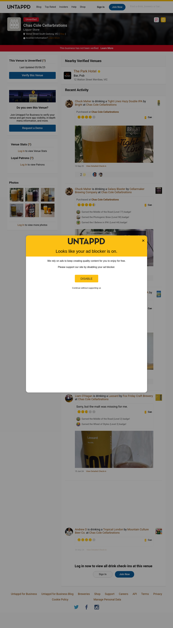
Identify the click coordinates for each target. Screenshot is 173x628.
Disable (86, 278)
